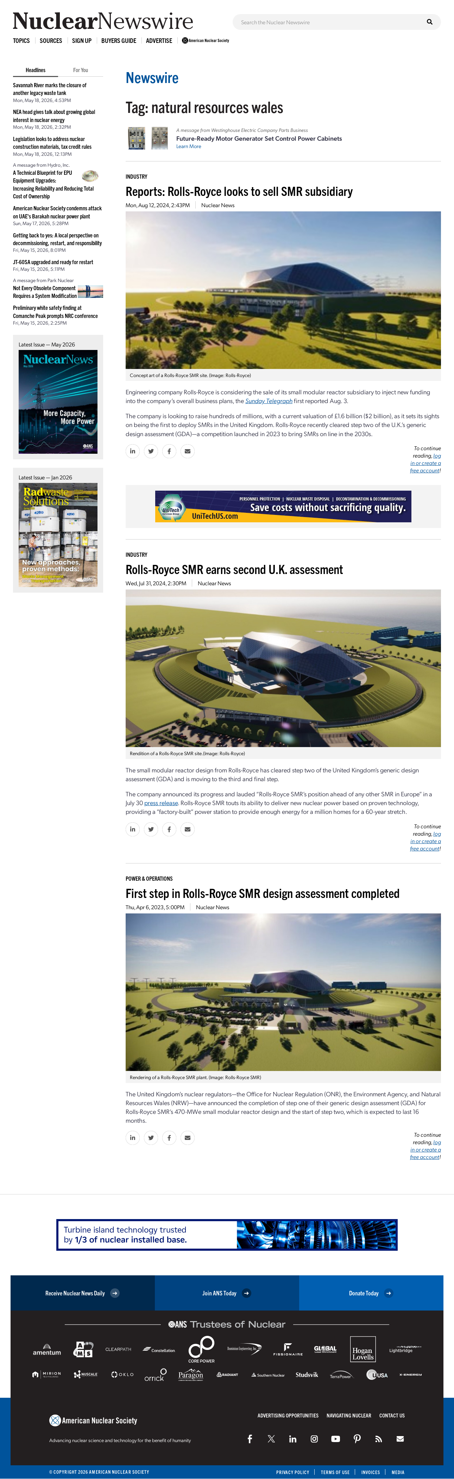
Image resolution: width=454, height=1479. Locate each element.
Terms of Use (334, 1472)
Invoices (370, 1472)
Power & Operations (149, 878)
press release (161, 802)
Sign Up (82, 40)
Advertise (159, 40)
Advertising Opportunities (288, 1415)
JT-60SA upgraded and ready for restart (53, 261)
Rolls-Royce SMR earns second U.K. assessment (234, 568)
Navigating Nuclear (349, 1415)
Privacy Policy (292, 1472)
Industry (136, 176)
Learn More (188, 145)
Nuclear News (217, 205)
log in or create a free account (425, 463)
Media (398, 1472)
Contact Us (392, 1415)
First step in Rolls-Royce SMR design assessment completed (263, 892)
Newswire (153, 76)
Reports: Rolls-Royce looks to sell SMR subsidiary (239, 190)
